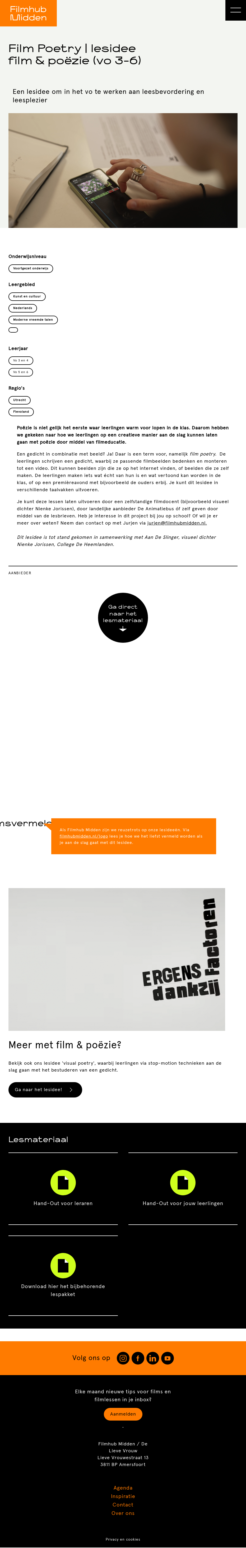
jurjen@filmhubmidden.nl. (177, 523)
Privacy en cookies (123, 1540)
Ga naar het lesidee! (46, 1090)
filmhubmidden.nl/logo (84, 837)
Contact (123, 1505)
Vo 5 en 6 (20, 372)
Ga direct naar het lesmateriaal (123, 618)
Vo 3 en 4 (21, 360)
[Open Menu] (235, 10)
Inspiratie (123, 1497)
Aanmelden (123, 1414)
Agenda (123, 1488)
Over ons (123, 1514)
